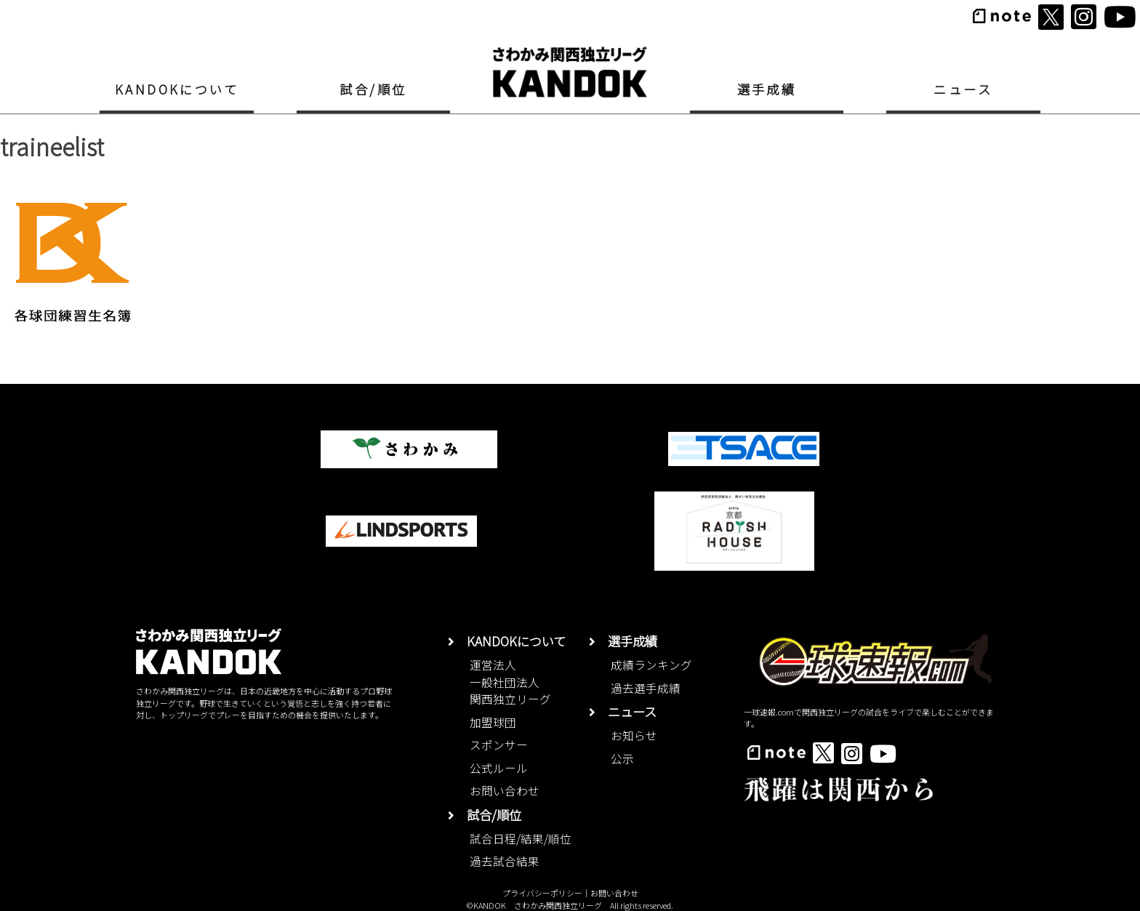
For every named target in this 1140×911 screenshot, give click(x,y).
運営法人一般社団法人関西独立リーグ (510, 682)
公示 (622, 758)
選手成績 (767, 89)
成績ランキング (651, 665)
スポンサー (499, 745)
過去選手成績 (646, 688)
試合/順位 (373, 89)
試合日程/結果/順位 (520, 838)
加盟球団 (493, 722)
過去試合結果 (504, 861)
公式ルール (499, 768)
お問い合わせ (504, 790)
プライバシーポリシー (542, 893)
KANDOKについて (177, 89)
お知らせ (634, 735)
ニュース (963, 89)
